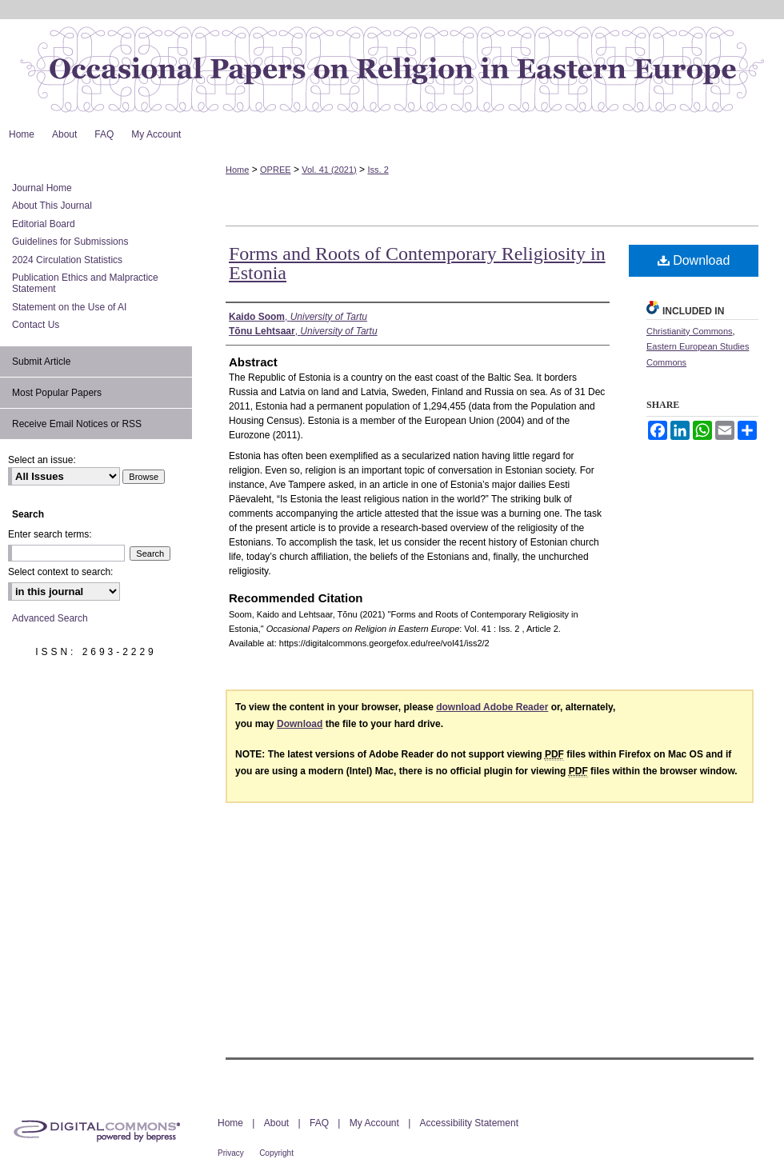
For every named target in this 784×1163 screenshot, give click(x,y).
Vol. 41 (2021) (329, 169)
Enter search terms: (50, 534)
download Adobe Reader (492, 707)
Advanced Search (50, 618)
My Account (374, 1123)
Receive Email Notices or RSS (77, 424)
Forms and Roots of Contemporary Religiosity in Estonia (417, 263)
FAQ (319, 1123)
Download (694, 260)
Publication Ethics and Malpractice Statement (85, 283)
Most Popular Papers (57, 392)
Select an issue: (42, 460)
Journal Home (42, 188)
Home (237, 169)
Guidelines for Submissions (70, 241)
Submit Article (41, 361)
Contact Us (35, 324)
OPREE (275, 169)
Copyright (276, 1153)
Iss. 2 (377, 169)
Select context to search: (60, 572)
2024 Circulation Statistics (67, 260)
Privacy (231, 1153)
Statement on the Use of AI (69, 307)
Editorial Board (43, 224)
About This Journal (52, 205)
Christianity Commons (689, 331)
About (276, 1123)
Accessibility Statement (469, 1123)
